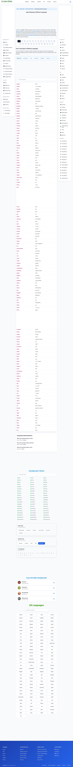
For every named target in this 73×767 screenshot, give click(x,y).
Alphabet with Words (7, 47)
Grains (46, 492)
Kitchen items (34, 519)
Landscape (34, 510)
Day (19, 477)
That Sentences (63, 167)
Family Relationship (64, 52)
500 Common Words (7, 71)
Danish (18, 137)
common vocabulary (19, 31)
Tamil (18, 385)
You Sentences (63, 175)
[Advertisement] (8, 23)
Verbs (62, 129)
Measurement (47, 516)
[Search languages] (36, 609)
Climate (33, 497)
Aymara (18, 96)
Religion (20, 503)
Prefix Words (63, 115)
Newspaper (34, 514)
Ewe (17, 150)
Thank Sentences (64, 178)
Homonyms (63, 120)
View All (4, 759)
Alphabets (33, 1)
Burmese (18, 118)
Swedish (18, 380)
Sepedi (18, 348)
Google (46, 495)
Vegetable (33, 508)
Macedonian (19, 270)
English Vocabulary (7, 52)
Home (5, 42)
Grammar (55, 1)
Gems (20, 479)
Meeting (46, 499)
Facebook (57, 749)
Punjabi (18, 331)
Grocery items (47, 519)
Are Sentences (63, 141)
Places (33, 492)
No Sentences (63, 162)
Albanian (18, 83)
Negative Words (63, 112)
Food (46, 479)
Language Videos (7, 76)
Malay (18, 277)
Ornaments (47, 510)
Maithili (18, 272)
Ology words (21, 516)
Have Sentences (63, 146)
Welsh (18, 420)
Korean (18, 243)
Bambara (18, 100)
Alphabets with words (23, 751)
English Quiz (6, 85)
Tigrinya (18, 395)
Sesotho (18, 353)
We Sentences (63, 170)
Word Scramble (6, 58)
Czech (18, 135)
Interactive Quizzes (23, 757)
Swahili (18, 378)
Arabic (18, 88)
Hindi (52, 646)
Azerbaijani (19, 98)
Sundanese (19, 375)
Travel (20, 495)
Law (45, 477)
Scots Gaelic (19, 346)
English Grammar (7, 66)
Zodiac (33, 488)
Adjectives (62, 135)
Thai (17, 393)
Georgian (18, 164)
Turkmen (18, 402)
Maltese (18, 282)
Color (62, 63)
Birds (62, 47)
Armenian (18, 91)
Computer (20, 501)
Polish (18, 309)
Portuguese (19, 329)
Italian (18, 223)
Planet (46, 486)
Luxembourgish (19, 267)
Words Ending (6, 113)
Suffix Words (63, 117)
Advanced (5, 104)
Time (33, 479)
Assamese (18, 93)
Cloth (46, 484)
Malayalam (19, 280)
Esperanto (18, 145)
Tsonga (18, 397)
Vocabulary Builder (23, 753)
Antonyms (62, 107)
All (18, 41)
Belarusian (18, 105)
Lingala (18, 260)
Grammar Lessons (23, 755)
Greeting (46, 503)
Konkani (18, 240)
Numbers (62, 68)
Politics (46, 501)
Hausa (18, 179)
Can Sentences (63, 143)
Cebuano (18, 123)
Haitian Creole (19, 177)
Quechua (18, 334)
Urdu (17, 410)
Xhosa (18, 422)
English (31, 633)
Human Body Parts (64, 55)
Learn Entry (4, 765)
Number (33, 490)
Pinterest (57, 755)
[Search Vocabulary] (36, 79)
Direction (20, 508)
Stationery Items (63, 90)
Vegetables (63, 44)
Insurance (46, 508)
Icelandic (18, 211)
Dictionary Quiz (6, 90)
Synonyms (62, 104)
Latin (17, 255)
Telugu (18, 390)
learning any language (36, 31)
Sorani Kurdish (19, 370)
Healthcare (21, 514)
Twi (17, 405)
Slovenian (42, 693)
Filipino (18, 152)
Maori (18, 285)
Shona (18, 356)
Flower (46, 488)
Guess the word (40, 759)
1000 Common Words (7, 68)
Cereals (20, 499)
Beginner (5, 99)
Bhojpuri (18, 110)
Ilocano (18, 216)
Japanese (18, 226)
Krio (17, 245)
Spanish (18, 373)
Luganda (18, 265)
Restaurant (47, 512)
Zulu (17, 429)
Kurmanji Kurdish (20, 248)
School (20, 492)
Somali (18, 368)
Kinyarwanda (19, 238)
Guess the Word (6, 60)
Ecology (33, 499)
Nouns (62, 132)
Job (32, 477)
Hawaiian (18, 182)
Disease (20, 497)
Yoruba (18, 427)
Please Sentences (64, 164)
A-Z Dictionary (25, 57)
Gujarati (18, 174)
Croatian (18, 132)
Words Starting (6, 110)
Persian (18, 307)
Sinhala (18, 361)
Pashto (18, 304)
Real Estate (47, 514)
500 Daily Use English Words (42, 751)
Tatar (18, 388)
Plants (20, 490)
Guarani (18, 172)
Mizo (42, 674)
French (18, 157)
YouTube (57, 753)
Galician (18, 162)
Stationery (20, 510)
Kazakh (18, 233)
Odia (17, 299)
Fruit (19, 484)
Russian (18, 338)
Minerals (33, 501)
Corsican (18, 130)
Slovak (18, 363)
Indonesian (19, 218)
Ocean (33, 484)
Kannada (18, 231)
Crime (33, 486)
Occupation (34, 512)
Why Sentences (63, 172)
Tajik (17, 383)
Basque (18, 103)
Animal (46, 490)
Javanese (18, 228)
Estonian (18, 147)
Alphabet (5, 44)
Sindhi (18, 358)
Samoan (18, 341)
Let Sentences (63, 154)
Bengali (18, 108)
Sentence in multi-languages (42, 753)
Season (20, 488)
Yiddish (18, 424)
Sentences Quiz (6, 93)
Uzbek (18, 415)
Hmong (18, 206)
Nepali (18, 294)
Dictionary (49, 1)
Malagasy (18, 275)
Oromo (18, 302)
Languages (27, 1)
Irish (17, 221)
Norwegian (19, 297)
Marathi (18, 287)
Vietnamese (19, 417)
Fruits (62, 42)
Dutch (18, 142)
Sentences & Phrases (7, 74)
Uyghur (18, 412)
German (18, 167)
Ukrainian (18, 407)
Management (34, 516)
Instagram (57, 751)
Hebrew (18, 184)
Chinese (18, 127)
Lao (17, 253)
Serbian (18, 351)
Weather (46, 497)
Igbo (17, 213)
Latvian (18, 258)
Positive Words (63, 109)
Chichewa (18, 125)
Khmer (18, 235)
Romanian (18, 336)
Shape (20, 486)
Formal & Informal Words (64, 126)
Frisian (18, 159)
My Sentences (63, 159)
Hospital (33, 503)
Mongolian (18, 292)
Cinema (33, 495)
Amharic (18, 86)
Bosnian (18, 113)
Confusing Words (64, 123)
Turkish (18, 400)
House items (21, 519)
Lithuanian (18, 262)
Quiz (44, 1)
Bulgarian (18, 115)
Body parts (21, 512)
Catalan (18, 120)
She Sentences (63, 151)
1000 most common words (31, 35)
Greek (18, 169)
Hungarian (18, 208)
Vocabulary (39, 1)
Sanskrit (18, 343)
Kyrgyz (18, 250)
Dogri (18, 140)
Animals (62, 50)
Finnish (41, 636)
